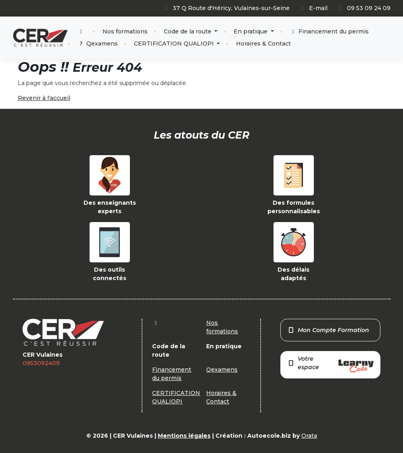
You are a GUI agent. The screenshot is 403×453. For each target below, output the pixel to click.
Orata (309, 435)
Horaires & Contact (263, 43)
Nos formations (125, 31)
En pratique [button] (251, 31)
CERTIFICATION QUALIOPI (174, 43)
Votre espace (330, 363)
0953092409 (41, 363)
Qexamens (97, 43)
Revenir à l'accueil (44, 98)
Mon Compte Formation (328, 330)
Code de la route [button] (188, 31)
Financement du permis (329, 31)
